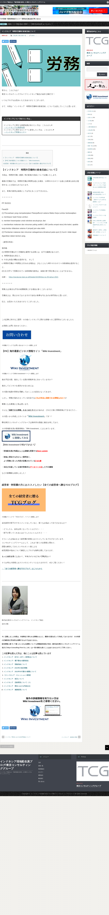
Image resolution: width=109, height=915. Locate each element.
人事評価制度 (91, 127)
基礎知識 (90, 142)
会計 (89, 136)
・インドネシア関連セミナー (15, 132)
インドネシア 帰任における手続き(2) (17, 686)
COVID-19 (90, 111)
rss (108, 2)
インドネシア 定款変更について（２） (18, 682)
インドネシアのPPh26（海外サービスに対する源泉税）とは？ (99, 199)
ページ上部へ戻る (107, 747)
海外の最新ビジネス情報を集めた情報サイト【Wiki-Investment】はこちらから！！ (28, 24)
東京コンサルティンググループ (96, 54)
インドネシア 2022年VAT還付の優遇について (20, 671)
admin (33, 35)
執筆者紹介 (12, 19)
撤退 (89, 152)
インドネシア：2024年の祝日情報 (15, 668)
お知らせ (90, 117)
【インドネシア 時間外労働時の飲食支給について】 (20, 157)
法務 (89, 155)
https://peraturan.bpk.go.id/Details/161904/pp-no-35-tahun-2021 (33, 277)
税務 (89, 158)
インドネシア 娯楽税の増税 (69, 737)
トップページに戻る (7, 746)
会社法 (89, 133)
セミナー (19, 19)
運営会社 (25, 19)
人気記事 (15, 35)
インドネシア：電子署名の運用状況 (16, 661)
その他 (89, 120)
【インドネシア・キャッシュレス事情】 (18, 675)
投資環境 (90, 149)
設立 (89, 164)
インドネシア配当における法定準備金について (17, 737)
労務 (19, 35)
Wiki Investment (36, 416)
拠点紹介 (31, 19)
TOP (1, 19)
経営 (89, 161)
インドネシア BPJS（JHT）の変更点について (20, 657)
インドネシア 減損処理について (15, 690)
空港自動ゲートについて (99, 235)
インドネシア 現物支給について (15, 664)
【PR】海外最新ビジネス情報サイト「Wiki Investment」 (22, 160)
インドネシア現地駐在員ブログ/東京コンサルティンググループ (16, 765)
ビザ (89, 123)
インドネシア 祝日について (14, 679)
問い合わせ (37, 19)
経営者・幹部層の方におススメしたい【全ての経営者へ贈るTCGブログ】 (27, 163)
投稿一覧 (6, 19)
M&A (89, 114)
